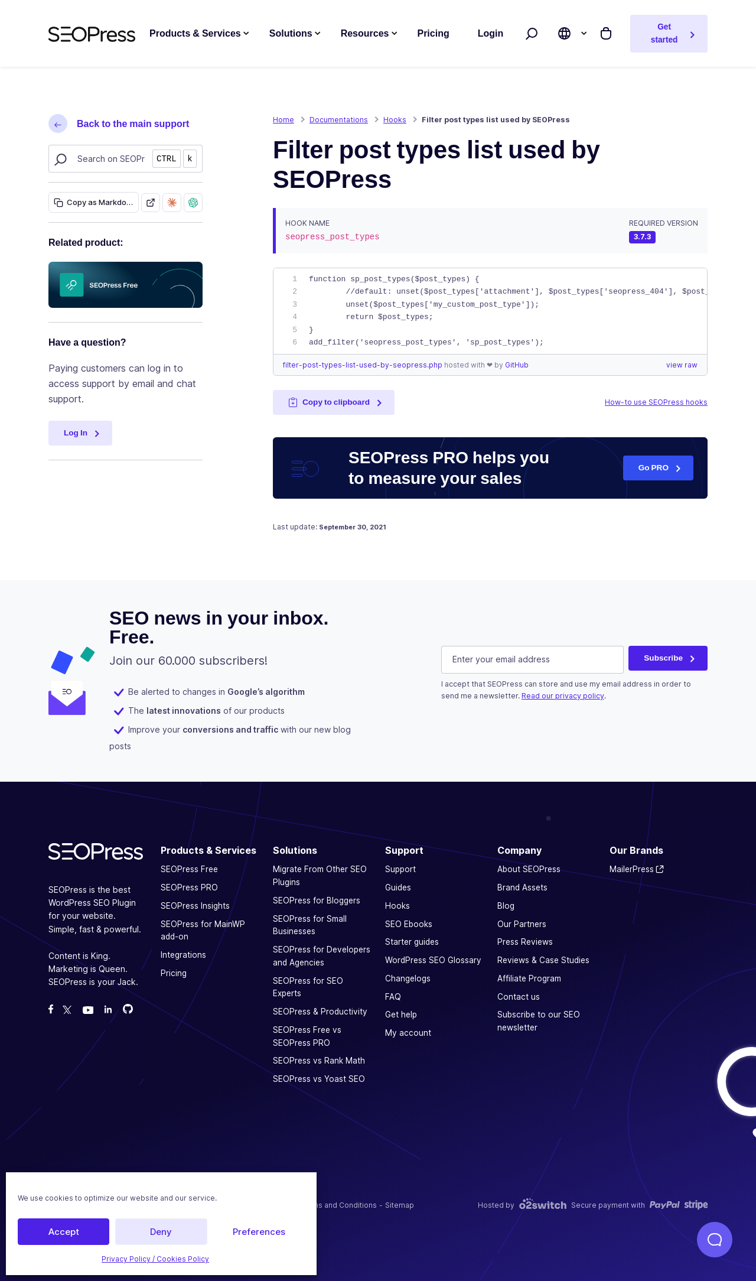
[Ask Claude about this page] (171, 202)
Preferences (259, 1231)
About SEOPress (529, 869)
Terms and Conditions (339, 1204)
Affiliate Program (529, 978)
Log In (75, 432)
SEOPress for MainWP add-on (203, 930)
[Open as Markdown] (150, 202)
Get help (401, 1014)
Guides (398, 887)
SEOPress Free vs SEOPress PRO (307, 1036)
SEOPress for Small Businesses (310, 924)
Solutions (290, 33)
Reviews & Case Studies (543, 959)
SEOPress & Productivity (320, 1011)
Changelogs (408, 978)
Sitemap (399, 1204)
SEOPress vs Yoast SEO (319, 1078)
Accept (63, 1231)
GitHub (517, 364)
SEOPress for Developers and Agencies (321, 955)
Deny (161, 1231)
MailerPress (632, 869)
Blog (505, 905)
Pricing (174, 972)
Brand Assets (522, 887)
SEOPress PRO (189, 887)
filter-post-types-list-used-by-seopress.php (363, 364)
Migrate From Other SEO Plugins (320, 875)
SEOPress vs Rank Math (319, 1060)
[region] (490, 311)
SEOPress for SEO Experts (308, 987)
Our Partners (521, 923)
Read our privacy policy (563, 695)
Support (400, 869)
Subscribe (663, 657)
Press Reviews (525, 942)
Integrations (183, 954)
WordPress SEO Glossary (433, 959)
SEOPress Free (189, 869)
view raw (682, 364)
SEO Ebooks (408, 923)
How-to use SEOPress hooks (656, 402)
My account (408, 1032)
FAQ (393, 996)
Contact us (518, 996)
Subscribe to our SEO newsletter (538, 1021)
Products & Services (195, 33)
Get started (664, 33)
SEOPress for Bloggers (316, 900)
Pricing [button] (433, 33)
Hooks (397, 905)
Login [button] (491, 33)
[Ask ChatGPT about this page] (193, 202)
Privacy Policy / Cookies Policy (155, 1258)
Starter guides (412, 942)
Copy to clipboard (329, 402)
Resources (365, 33)
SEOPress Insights (195, 905)
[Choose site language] (564, 33)
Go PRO (653, 467)
